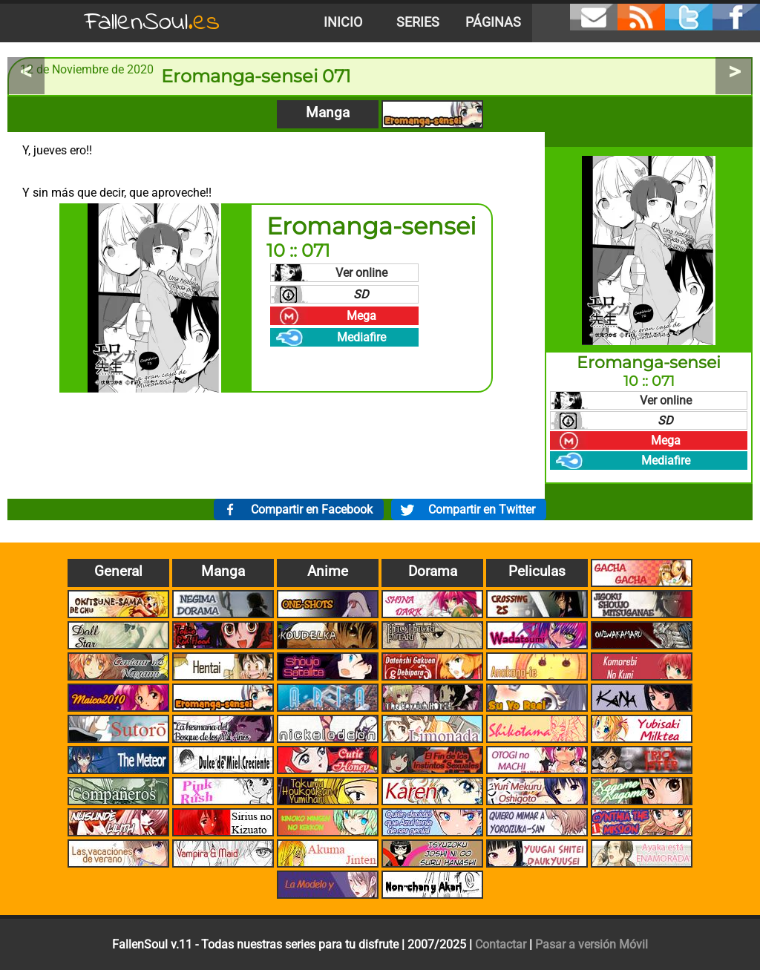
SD (361, 294)
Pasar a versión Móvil (591, 944)
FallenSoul (152, 23)
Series (417, 22)
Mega (361, 316)
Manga (328, 112)
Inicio (343, 22)
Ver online (361, 273)
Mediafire (361, 337)
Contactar (500, 944)
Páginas (493, 22)
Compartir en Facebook (312, 509)
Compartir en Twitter (481, 509)
